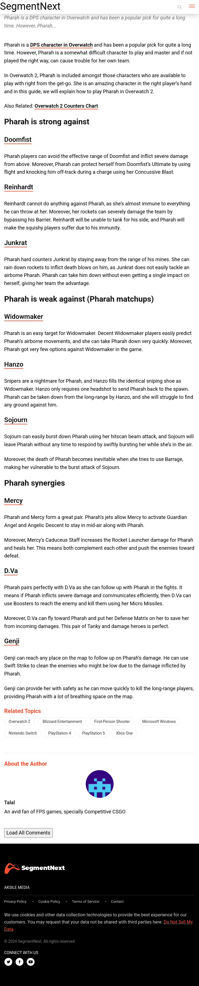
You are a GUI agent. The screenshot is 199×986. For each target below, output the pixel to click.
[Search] (179, 7)
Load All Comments (28, 833)
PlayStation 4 (59, 733)
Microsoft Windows (159, 721)
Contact (117, 901)
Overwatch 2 (19, 721)
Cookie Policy (49, 901)
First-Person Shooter (112, 721)
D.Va (11, 571)
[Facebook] (20, 962)
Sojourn (15, 420)
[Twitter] (9, 962)
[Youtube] (32, 962)
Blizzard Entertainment (62, 721)
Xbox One (124, 733)
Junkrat (15, 243)
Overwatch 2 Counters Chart (66, 106)
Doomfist (17, 139)
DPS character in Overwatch (61, 45)
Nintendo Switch (23, 733)
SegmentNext (30, 6)
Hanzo (13, 364)
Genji (11, 641)
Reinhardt (18, 187)
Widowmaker (23, 317)
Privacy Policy (15, 901)
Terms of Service (85, 901)
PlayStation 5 (93, 733)
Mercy (13, 501)
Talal (9, 802)
